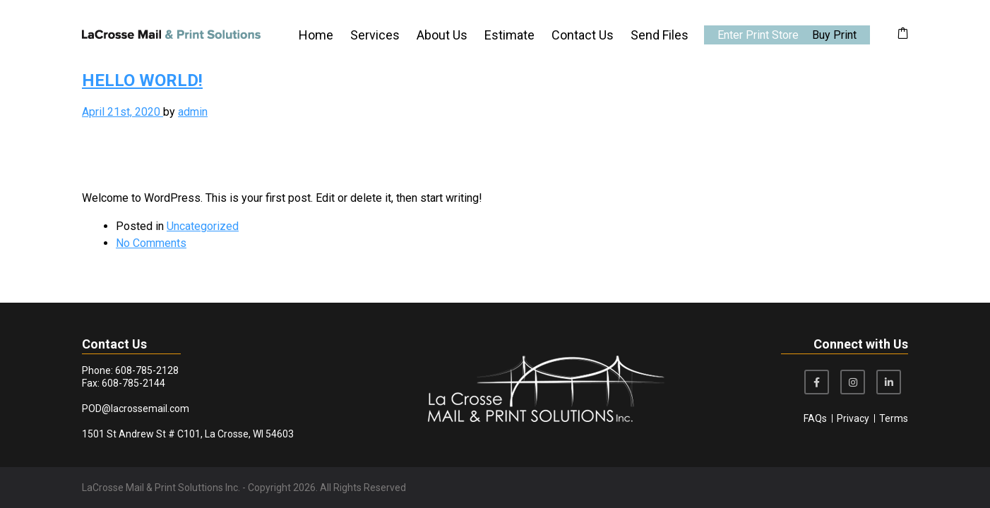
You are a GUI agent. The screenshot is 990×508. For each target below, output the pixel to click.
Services (375, 35)
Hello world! (142, 80)
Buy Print (834, 35)
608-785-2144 (133, 383)
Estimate (509, 35)
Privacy (853, 418)
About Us (442, 35)
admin (193, 112)
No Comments (151, 243)
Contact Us (582, 35)
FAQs (815, 418)
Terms (893, 418)
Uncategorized (203, 226)
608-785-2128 (147, 370)
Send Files (659, 35)
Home (316, 35)
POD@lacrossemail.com (135, 408)
